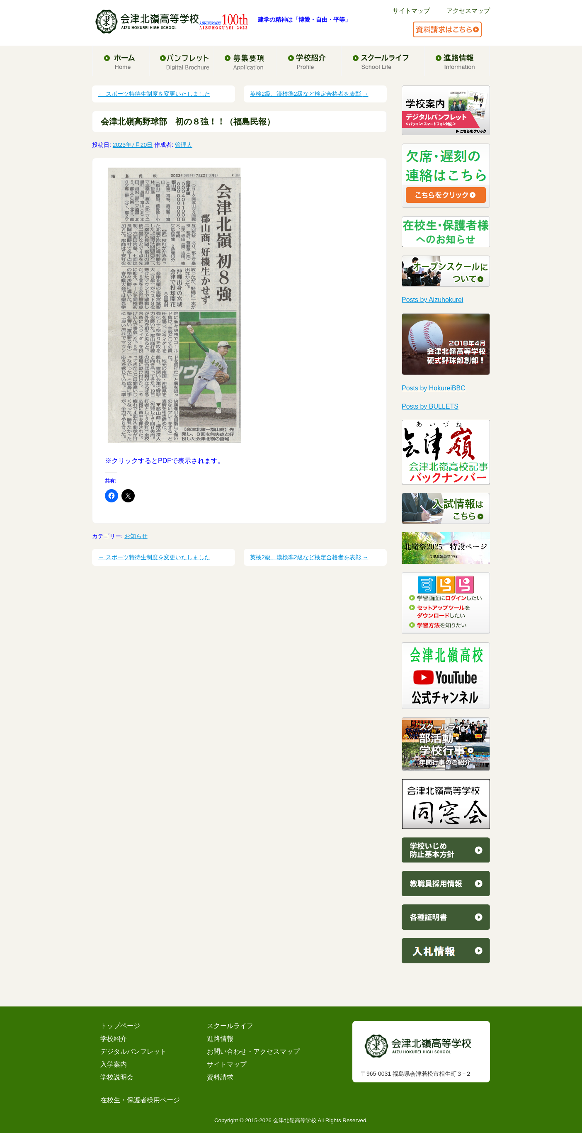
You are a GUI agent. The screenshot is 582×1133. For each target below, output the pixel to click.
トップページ (120, 1025)
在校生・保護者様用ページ (140, 1100)
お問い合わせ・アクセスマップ (253, 1051)
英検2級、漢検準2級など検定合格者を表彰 (309, 93)
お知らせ (136, 536)
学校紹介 (113, 1038)
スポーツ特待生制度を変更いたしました (154, 93)
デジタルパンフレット (133, 1051)
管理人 (183, 144)
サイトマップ (411, 10)
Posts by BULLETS (430, 406)
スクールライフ (230, 1025)
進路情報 (220, 1038)
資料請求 (220, 1077)
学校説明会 (116, 1077)
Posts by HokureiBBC (434, 388)
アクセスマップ (468, 10)
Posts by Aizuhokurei (432, 299)
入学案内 (113, 1064)
